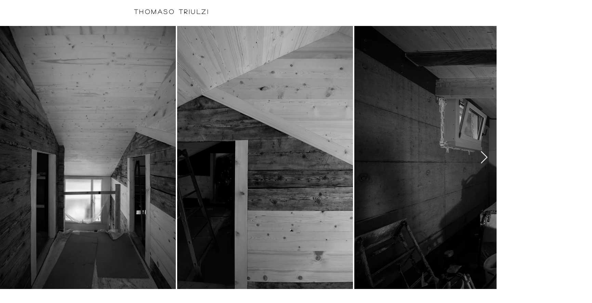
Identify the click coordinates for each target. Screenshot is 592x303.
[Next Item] (484, 157)
